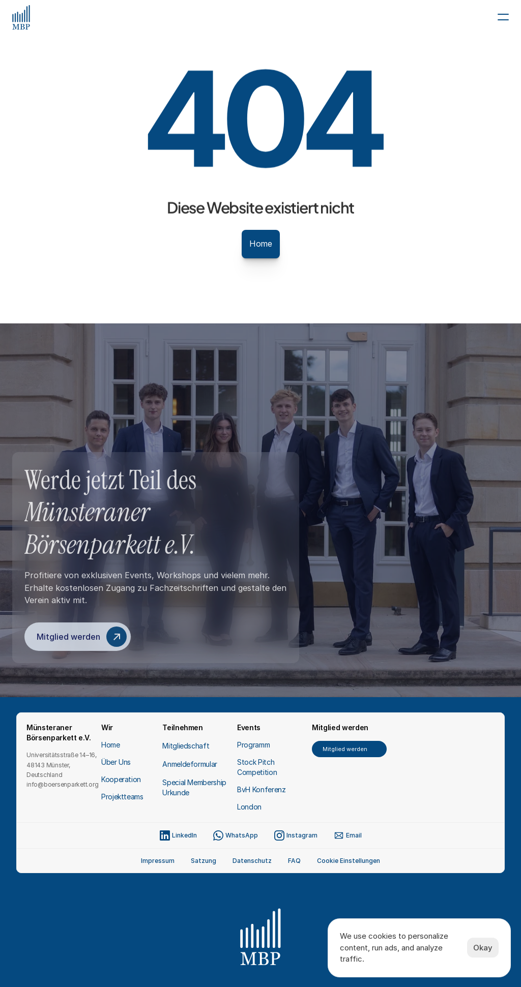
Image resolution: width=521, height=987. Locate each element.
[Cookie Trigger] (348, 861)
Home (110, 744)
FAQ (294, 860)
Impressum (158, 860)
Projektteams (122, 796)
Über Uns (116, 762)
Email (354, 835)
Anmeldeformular (189, 764)
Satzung (203, 860)
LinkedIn (184, 835)
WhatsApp (241, 835)
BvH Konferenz (261, 789)
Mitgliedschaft (185, 745)
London (249, 806)
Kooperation (121, 779)
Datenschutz (252, 860)
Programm (253, 744)
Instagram (301, 835)
